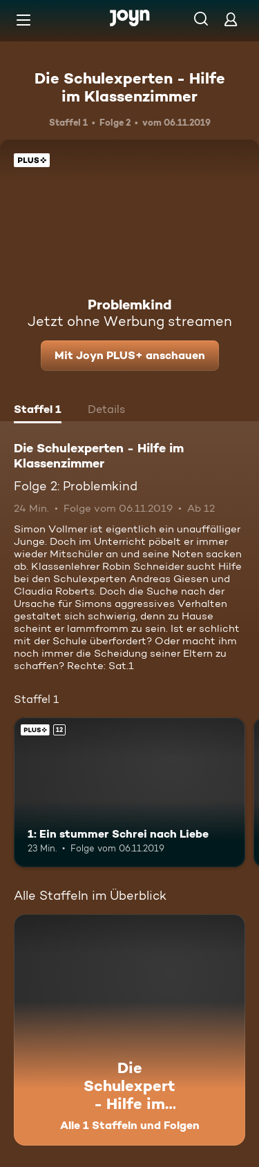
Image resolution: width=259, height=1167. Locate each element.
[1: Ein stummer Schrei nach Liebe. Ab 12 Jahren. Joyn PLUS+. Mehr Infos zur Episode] (129, 792)
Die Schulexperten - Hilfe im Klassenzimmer (130, 87)
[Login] (230, 19)
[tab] (37, 410)
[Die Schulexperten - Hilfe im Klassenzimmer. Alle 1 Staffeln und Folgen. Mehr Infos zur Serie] (129, 1030)
